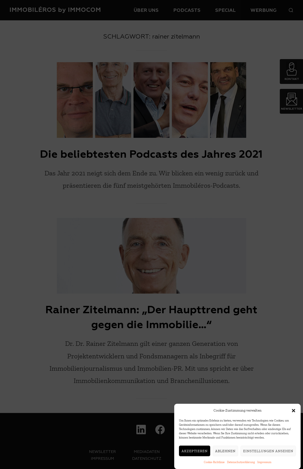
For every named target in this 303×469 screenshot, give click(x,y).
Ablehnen (225, 451)
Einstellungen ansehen (268, 451)
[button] (293, 411)
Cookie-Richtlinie (214, 463)
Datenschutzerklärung (241, 463)
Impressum (264, 463)
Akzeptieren (195, 451)
